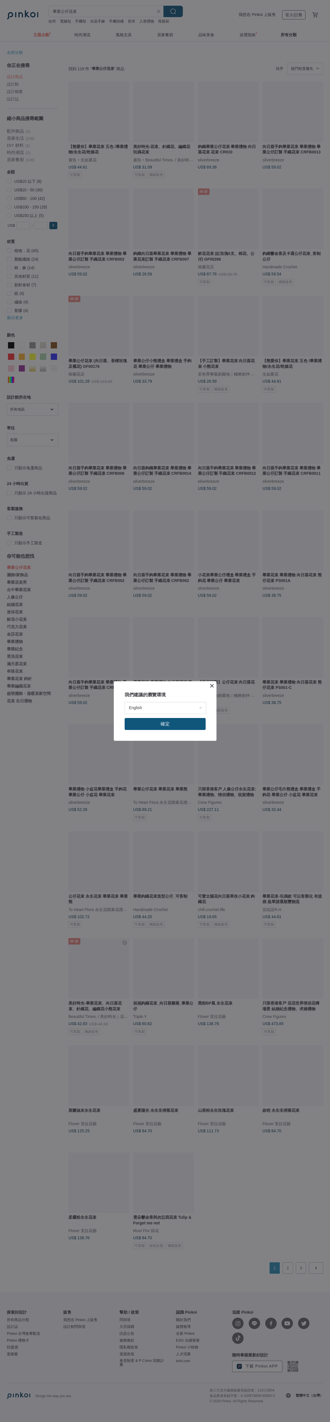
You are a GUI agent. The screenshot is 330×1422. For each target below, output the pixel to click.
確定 (165, 723)
